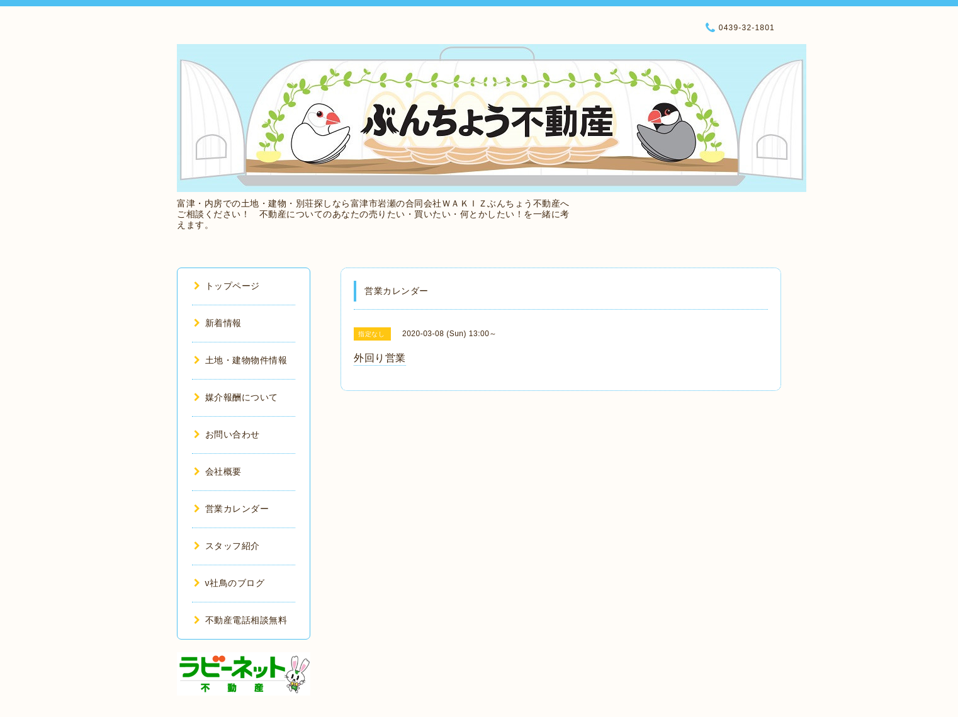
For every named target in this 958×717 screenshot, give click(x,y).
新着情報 (218, 323)
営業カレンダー (231, 509)
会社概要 (218, 471)
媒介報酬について (236, 397)
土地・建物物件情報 (240, 360)
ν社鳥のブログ (229, 583)
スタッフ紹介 (227, 546)
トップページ (227, 286)
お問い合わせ (227, 434)
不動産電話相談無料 (240, 620)
